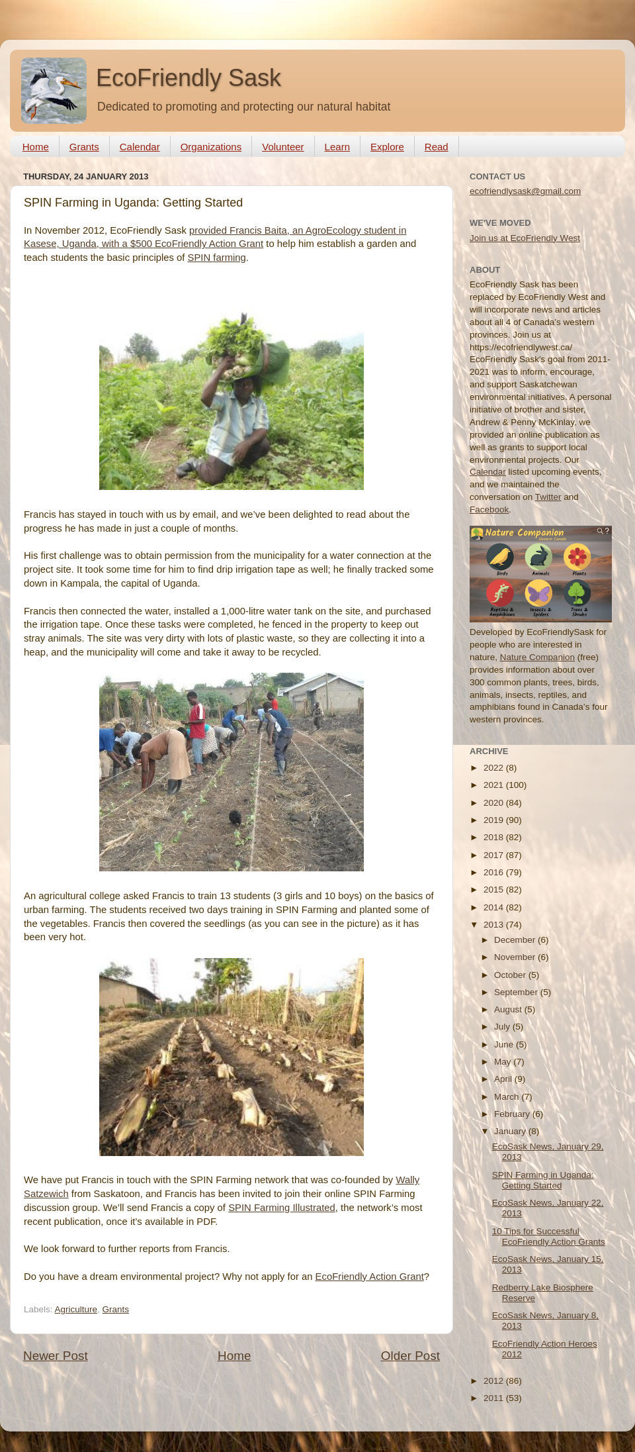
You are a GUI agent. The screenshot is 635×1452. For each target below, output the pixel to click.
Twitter (548, 497)
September (517, 992)
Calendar (140, 146)
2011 (495, 1398)
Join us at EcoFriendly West (525, 238)
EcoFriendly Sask (188, 77)
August (509, 1009)
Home (35, 146)
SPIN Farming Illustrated (281, 1207)
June (505, 1044)
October (511, 975)
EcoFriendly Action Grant (370, 1276)
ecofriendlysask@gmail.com (525, 191)
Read (436, 146)
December (516, 940)
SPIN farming (217, 257)
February (513, 1114)
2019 (495, 820)
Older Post (410, 1356)
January (511, 1131)
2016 (495, 872)
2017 (495, 855)
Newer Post (55, 1356)
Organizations (211, 146)
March (507, 1097)
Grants (84, 146)
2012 (495, 1381)
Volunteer (283, 146)
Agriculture (76, 1309)
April (504, 1079)
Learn (337, 146)
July (503, 1027)
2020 (495, 803)
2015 (495, 890)
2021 (495, 785)
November (516, 957)
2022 (495, 768)
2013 (495, 925)
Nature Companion (537, 657)
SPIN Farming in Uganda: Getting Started (543, 1180)
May (503, 1062)
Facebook (489, 509)
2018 (495, 837)
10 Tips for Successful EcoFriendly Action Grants (548, 1236)
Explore (387, 146)
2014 (495, 907)
